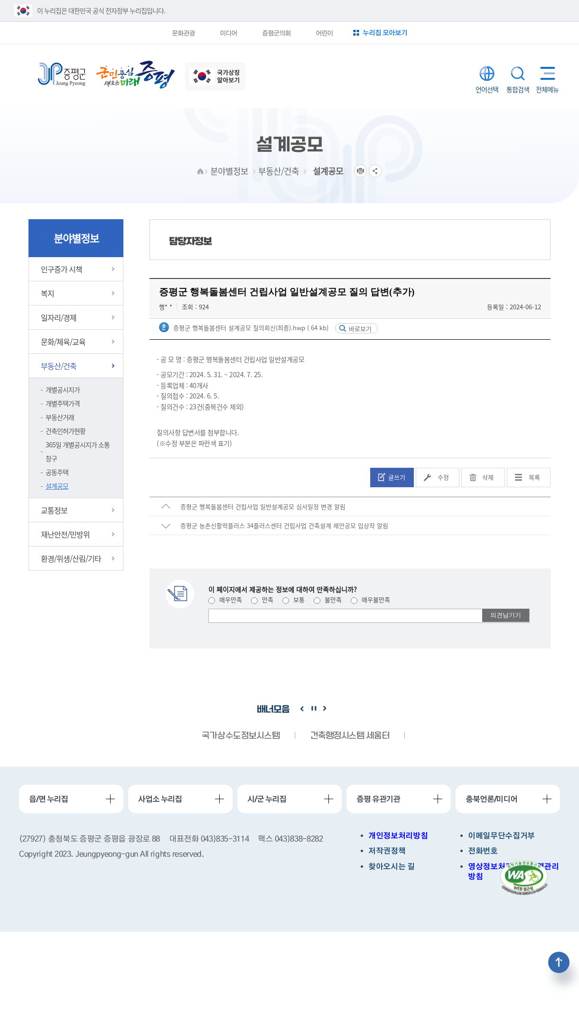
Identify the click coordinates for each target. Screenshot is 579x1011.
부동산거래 (60, 417)
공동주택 (57, 472)
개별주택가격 (63, 403)
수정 (443, 477)
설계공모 (57, 486)
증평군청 (61, 74)
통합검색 (517, 73)
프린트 (360, 171)
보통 (293, 599)
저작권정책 (386, 851)
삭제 (488, 477)
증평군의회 (276, 32)
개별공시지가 (63, 389)
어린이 (324, 32)
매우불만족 (370, 599)
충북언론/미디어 (491, 799)
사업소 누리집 (160, 799)
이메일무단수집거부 (501, 836)
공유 (375, 171)
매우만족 (225, 599)
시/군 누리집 (266, 799)
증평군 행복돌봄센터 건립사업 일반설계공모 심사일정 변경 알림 (263, 506)
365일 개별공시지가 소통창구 (78, 451)
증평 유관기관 (378, 799)
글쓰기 (396, 477)
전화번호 (483, 851)
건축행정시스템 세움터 (349, 736)
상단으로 (559, 962)
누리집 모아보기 (385, 32)
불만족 (328, 599)
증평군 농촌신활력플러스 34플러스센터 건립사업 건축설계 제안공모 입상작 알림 (284, 525)
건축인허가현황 (65, 431)
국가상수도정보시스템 (241, 736)
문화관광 (183, 32)
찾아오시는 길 (391, 867)
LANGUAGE (487, 73)
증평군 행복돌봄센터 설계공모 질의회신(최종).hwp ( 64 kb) (249, 327)
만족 (262, 599)
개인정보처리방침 (398, 836)
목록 (534, 477)
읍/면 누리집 (48, 799)
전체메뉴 (545, 73)
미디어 (228, 32)
